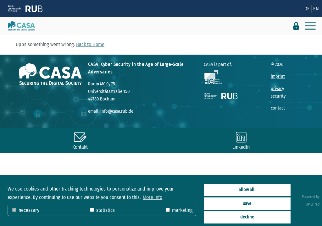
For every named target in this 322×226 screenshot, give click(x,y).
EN (316, 9)
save (247, 203)
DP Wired (312, 204)
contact (278, 108)
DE (307, 9)
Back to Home (90, 44)
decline (247, 217)
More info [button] (152, 197)
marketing (179, 210)
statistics (102, 210)
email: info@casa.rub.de (110, 111)
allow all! (247, 189)
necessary (25, 210)
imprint (278, 76)
